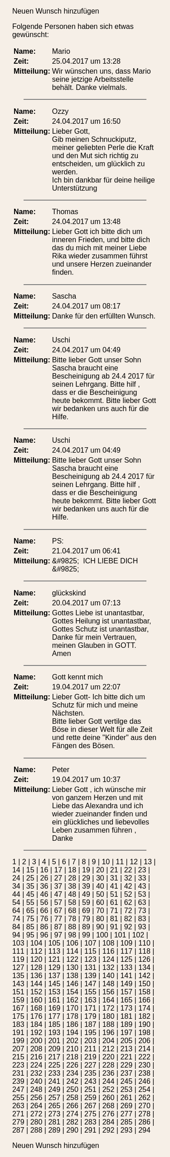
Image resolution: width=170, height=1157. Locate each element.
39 (86, 886)
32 (128, 878)
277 (126, 1114)
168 (36, 1008)
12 (134, 862)
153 (54, 992)
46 (44, 894)
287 (18, 1130)
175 (18, 1016)
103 (18, 943)
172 (108, 1008)
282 (72, 1122)
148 (108, 984)
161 (54, 1000)
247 (18, 1089)
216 (36, 1057)
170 (72, 1008)
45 (30, 894)
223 (18, 1065)
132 (108, 967)
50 (100, 894)
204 (108, 1041)
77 (58, 919)
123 (90, 959)
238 (144, 1073)
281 (54, 1122)
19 (86, 870)
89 (86, 927)
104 (36, 943)
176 (36, 1016)
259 (90, 1097)
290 (72, 1130)
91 (114, 927)
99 (86, 935)
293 (126, 1130)
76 (44, 919)
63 (142, 902)
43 (142, 886)
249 (54, 1089)
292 (108, 1130)
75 (30, 919)
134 (144, 967)
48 (72, 894)
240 (36, 1081)
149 (126, 984)
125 (126, 959)
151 (18, 992)
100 (102, 935)
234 (72, 1073)
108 (108, 943)
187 (90, 1024)
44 (16, 894)
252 (108, 1089)
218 (72, 1057)
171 (90, 1008)
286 (144, 1122)
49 (86, 894)
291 (90, 1130)
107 (90, 943)
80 (100, 919)
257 (54, 1097)
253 (126, 1089)
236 (108, 1073)
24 (16, 878)
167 (18, 1008)
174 (144, 1008)
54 (16, 902)
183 (18, 1024)
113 (54, 951)
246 (144, 1081)
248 (36, 1089)
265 (54, 1106)
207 (18, 1049)
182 (144, 1016)
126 (144, 959)
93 (142, 927)
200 (36, 1041)
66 (44, 910)
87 (58, 927)
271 (18, 1114)
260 (108, 1097)
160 (36, 1000)
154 (72, 992)
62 (128, 902)
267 (90, 1106)
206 (144, 1041)
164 (108, 1000)
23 (142, 870)
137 (54, 975)
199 (18, 1041)
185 (54, 1024)
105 (54, 943)
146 (72, 984)
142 (144, 975)
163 (90, 1000)
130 (72, 967)
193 (54, 1032)
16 (44, 870)
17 (58, 870)
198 (144, 1032)
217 (54, 1057)
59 (86, 902)
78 (72, 919)
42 (128, 886)
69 (86, 910)
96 (44, 935)
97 (58, 935)
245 (126, 1081)
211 (90, 1049)
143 (18, 984)
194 (72, 1032)
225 (54, 1065)
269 (126, 1106)
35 (30, 886)
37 (58, 886)
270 (144, 1106)
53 (142, 894)
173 (126, 1008)
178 (72, 1016)
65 (30, 910)
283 (90, 1122)
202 (72, 1041)
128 (36, 967)
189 (126, 1024)
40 (100, 886)
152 (36, 992)
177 (54, 1016)
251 (90, 1089)
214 (144, 1049)
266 (72, 1106)
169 (54, 1008)
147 (90, 984)
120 (36, 959)
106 (72, 943)
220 (108, 1057)
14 (16, 870)
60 (100, 902)
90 (100, 927)
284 (108, 1122)
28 (72, 878)
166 (144, 1000)
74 (16, 919)
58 (72, 902)
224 (36, 1065)
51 (114, 894)
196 (108, 1032)
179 (90, 1016)
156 (108, 992)
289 (54, 1130)
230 (144, 1065)
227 (90, 1065)
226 (72, 1065)
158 (144, 992)
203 (90, 1041)
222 (144, 1057)
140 (108, 975)
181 (126, 1016)
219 (90, 1057)
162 (72, 1000)
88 (72, 927)
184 (36, 1024)
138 (72, 975)
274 (72, 1114)
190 (144, 1024)
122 (72, 959)
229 (126, 1065)
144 (36, 984)
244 (108, 1081)
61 (114, 902)
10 (106, 862)
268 (108, 1106)
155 (90, 992)
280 (36, 1122)
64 (16, 910)
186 (72, 1024)
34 (16, 886)
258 (72, 1097)
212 (108, 1049)
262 (144, 1097)
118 (144, 951)
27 (58, 878)
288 (36, 1130)
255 (18, 1097)
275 (90, 1114)
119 (18, 959)
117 (126, 951)
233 (54, 1073)
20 (100, 870)
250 (72, 1089)
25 (30, 878)
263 (18, 1106)
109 (126, 943)
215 (18, 1057)
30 (100, 878)
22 (128, 870)
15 (30, 870)
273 (54, 1114)
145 (54, 984)
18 (72, 870)
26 (44, 878)
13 (148, 862)
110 (144, 943)
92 (128, 927)
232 (36, 1073)
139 (90, 975)
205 (126, 1041)
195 (90, 1032)
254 (144, 1089)
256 (36, 1097)
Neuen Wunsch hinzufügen (55, 11)
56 (44, 902)
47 (58, 894)
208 (36, 1049)
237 (126, 1073)
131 (90, 967)
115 (90, 951)
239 (18, 1081)
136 (36, 975)
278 (144, 1114)
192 (36, 1032)
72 (128, 910)
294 (144, 1130)
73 (142, 910)
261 (126, 1097)
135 (18, 975)
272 (36, 1114)
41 (114, 886)
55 (30, 902)
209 (54, 1049)
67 (58, 910)
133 (126, 967)
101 (120, 935)
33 (142, 878)
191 (18, 1032)
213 (126, 1049)
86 (44, 927)
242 (72, 1081)
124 (108, 959)
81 (114, 919)
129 (54, 967)
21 (114, 870)
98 (72, 935)
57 (58, 902)
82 (128, 919)
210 (72, 1049)
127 (18, 967)
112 (36, 951)
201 (54, 1041)
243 (90, 1081)
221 (126, 1057)
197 (126, 1032)
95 (30, 935)
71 (114, 910)
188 (108, 1024)
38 (72, 886)
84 (16, 927)
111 (18, 951)
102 (138, 935)
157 (126, 992)
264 (36, 1106)
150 (144, 984)
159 (18, 1000)
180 (108, 1016)
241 (54, 1081)
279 (18, 1122)
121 (54, 959)
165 (126, 1000)
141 (126, 975)
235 (90, 1073)
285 (126, 1122)
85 (30, 927)
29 (86, 878)
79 (86, 919)
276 (108, 1114)
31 (114, 878)
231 (18, 1073)
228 (108, 1065)
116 (108, 951)
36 (44, 886)
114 (72, 951)
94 (16, 935)
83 (142, 919)
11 (120, 862)
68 (72, 910)
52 (128, 894)
